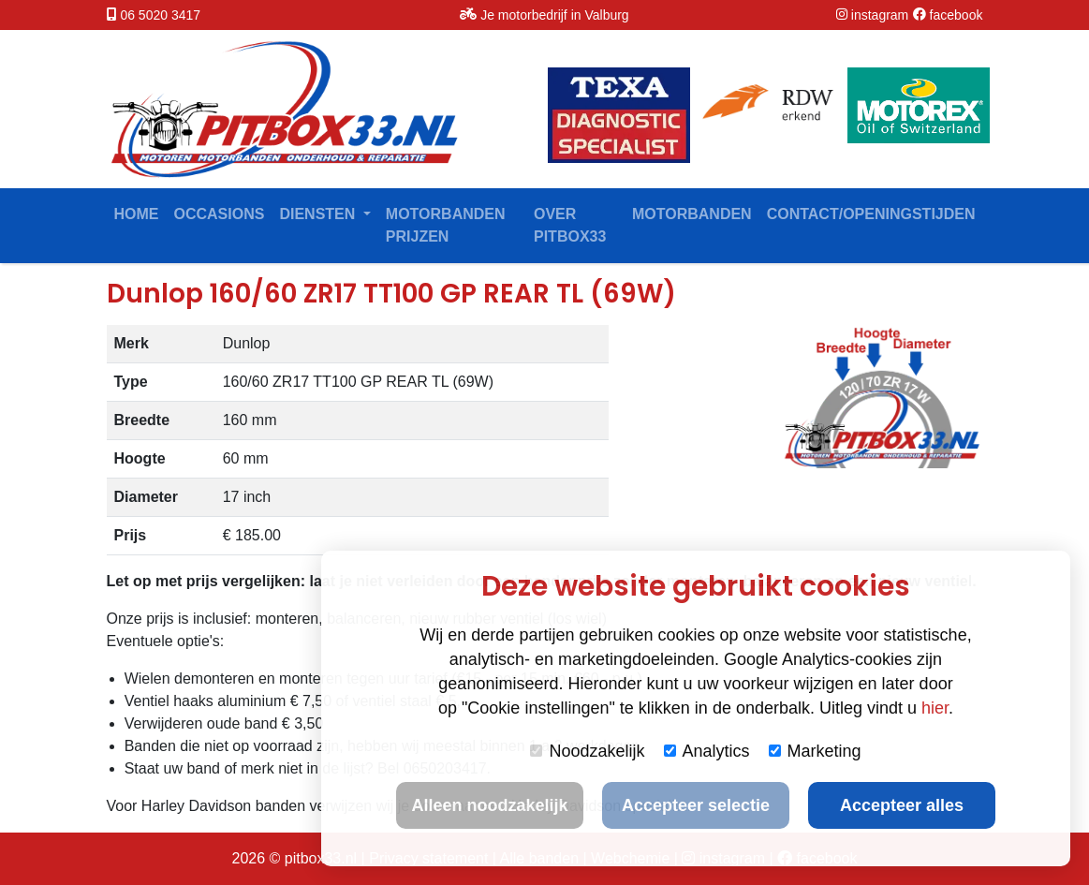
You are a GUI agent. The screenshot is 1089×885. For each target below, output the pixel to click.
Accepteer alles (902, 805)
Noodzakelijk (587, 751)
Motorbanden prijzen (446, 225)
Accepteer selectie (696, 805)
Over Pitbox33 (570, 225)
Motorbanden (692, 214)
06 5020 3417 (160, 14)
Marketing (815, 751)
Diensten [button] (319, 214)
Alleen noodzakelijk (489, 805)
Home (136, 214)
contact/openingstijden (871, 214)
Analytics (707, 751)
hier (935, 708)
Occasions (219, 214)
